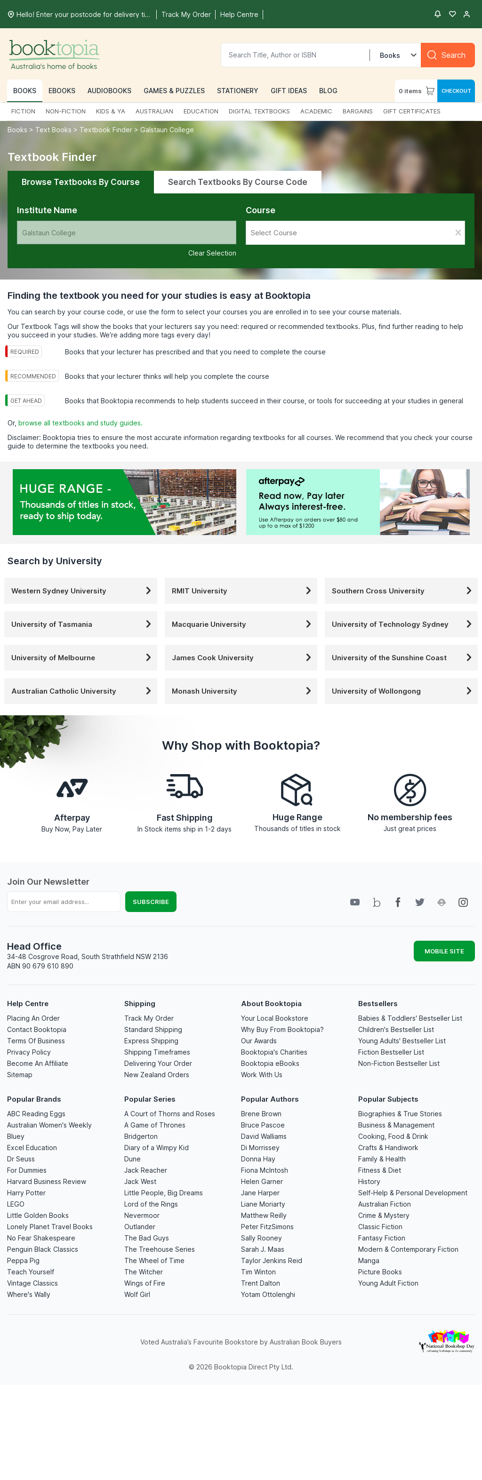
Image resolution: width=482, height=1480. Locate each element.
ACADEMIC (316, 111)
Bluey (15, 1136)
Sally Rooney (261, 1238)
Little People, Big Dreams (163, 1193)
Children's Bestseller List (396, 1029)
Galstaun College (167, 130)
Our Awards (259, 1041)
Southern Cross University (403, 590)
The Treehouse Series (159, 1249)
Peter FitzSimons (267, 1227)
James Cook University (243, 657)
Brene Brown (261, 1114)
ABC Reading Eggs (36, 1114)
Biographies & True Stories (400, 1114)
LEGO (15, 1204)
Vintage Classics (32, 1283)
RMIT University (243, 590)
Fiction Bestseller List (391, 1052)
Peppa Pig (23, 1260)
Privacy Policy (29, 1052)
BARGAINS (358, 111)
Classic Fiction (380, 1227)
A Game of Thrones (154, 1125)
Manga (368, 1260)
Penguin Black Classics (42, 1249)
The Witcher (143, 1272)
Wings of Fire (144, 1283)
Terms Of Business (36, 1041)
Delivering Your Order (158, 1063)
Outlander (139, 1227)
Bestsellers (378, 1003)
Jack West (140, 1181)
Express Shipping (151, 1041)
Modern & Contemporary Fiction (408, 1249)
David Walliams (264, 1136)
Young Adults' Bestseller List (402, 1041)
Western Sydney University (83, 590)
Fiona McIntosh (264, 1170)
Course (260, 210)
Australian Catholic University (83, 691)
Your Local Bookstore (274, 1018)
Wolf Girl (137, 1294)
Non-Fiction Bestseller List (399, 1063)
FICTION (23, 111)
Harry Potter (26, 1193)
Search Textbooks (237, 182)
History (369, 1181)
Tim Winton (258, 1272)
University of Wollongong (403, 691)
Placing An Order (33, 1018)
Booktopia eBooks (270, 1063)
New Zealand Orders (156, 1075)
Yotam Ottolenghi (268, 1294)
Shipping (139, 1003)
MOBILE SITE (444, 951)
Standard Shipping (153, 1029)
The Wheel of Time (154, 1260)
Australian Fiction (384, 1204)
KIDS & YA (110, 111)
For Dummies (27, 1170)
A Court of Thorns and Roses (169, 1114)
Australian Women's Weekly (49, 1125)
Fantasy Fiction (381, 1238)
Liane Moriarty (263, 1204)
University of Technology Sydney (403, 624)
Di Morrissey (260, 1148)
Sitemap (19, 1075)
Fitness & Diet (379, 1170)
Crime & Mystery (384, 1215)
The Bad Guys (146, 1238)
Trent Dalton (260, 1283)
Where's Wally (28, 1294)
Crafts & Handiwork (388, 1148)
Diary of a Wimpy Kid (156, 1148)
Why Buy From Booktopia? (282, 1029)
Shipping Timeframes (157, 1052)
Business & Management (396, 1125)
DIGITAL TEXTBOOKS (259, 111)
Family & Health (382, 1159)
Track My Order (149, 1018)
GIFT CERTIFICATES (412, 111)
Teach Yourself (30, 1272)
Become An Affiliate (37, 1063)
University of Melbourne (83, 657)
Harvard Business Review (46, 1181)
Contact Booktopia (36, 1029)
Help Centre (27, 1003)
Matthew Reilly (264, 1215)
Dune (132, 1159)
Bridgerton (141, 1136)
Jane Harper (260, 1193)
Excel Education (32, 1148)
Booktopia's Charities (274, 1052)
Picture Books (380, 1272)
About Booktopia (271, 1003)
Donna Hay (258, 1159)
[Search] (448, 55)
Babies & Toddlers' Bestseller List (410, 1018)
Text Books (53, 130)
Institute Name (47, 210)
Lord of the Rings (151, 1204)
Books (18, 130)
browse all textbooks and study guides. (80, 423)
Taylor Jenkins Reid (271, 1260)
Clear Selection (212, 253)
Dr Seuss (21, 1159)
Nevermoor (142, 1215)
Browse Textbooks (81, 182)
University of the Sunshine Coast (403, 657)
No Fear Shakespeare (41, 1238)
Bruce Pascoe (263, 1125)
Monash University (243, 691)
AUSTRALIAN (154, 111)
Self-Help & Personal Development (412, 1193)
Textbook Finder (106, 130)
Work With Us (261, 1075)
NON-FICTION (66, 111)
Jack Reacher (145, 1170)
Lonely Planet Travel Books (50, 1227)
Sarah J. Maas (262, 1249)
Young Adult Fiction (388, 1283)
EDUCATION (201, 111)
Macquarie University (243, 624)
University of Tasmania (83, 624)
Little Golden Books (38, 1215)
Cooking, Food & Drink (393, 1136)
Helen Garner (262, 1181)
